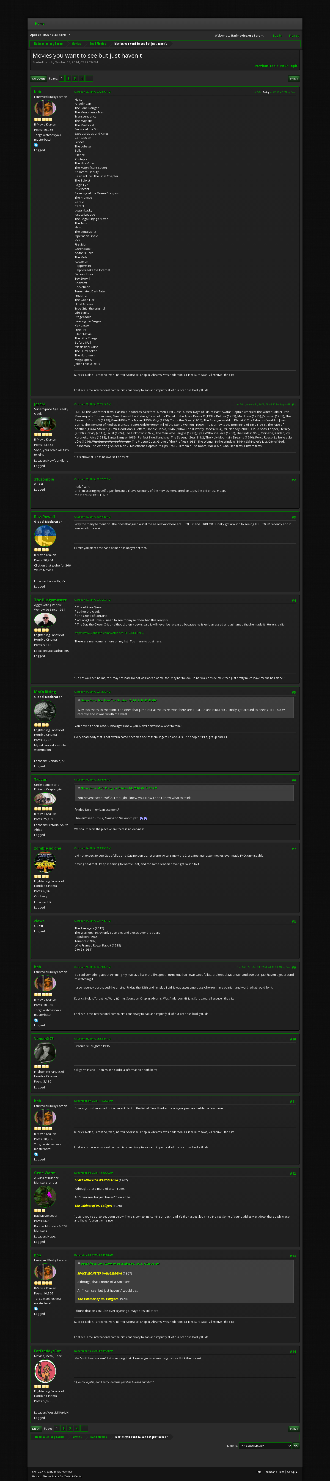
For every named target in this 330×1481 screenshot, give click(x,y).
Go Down (38, 78)
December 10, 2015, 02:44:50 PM (93, 1351)
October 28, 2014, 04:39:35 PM (92, 967)
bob (37, 91)
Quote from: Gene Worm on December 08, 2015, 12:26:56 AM (120, 1264)
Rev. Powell (44, 516)
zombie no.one (47, 848)
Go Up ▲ (292, 1471)
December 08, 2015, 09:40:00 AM (93, 1255)
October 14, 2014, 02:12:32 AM (92, 691)
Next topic (288, 66)
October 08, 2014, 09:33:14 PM (92, 404)
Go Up (36, 1428)
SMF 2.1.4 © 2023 (42, 1471)
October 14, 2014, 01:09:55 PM (92, 848)
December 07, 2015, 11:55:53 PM (93, 1100)
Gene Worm (45, 1172)
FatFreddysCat (47, 1350)
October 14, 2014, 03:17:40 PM (92, 920)
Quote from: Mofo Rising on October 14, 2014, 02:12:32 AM (119, 788)
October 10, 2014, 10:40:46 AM (92, 516)
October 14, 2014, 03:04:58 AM (92, 779)
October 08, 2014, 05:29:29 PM (92, 92)
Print (294, 78)
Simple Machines (63, 1471)
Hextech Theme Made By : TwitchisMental (57, 1476)
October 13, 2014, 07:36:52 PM (92, 599)
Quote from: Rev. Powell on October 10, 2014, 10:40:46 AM (119, 700)
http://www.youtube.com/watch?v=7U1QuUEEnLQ (109, 633)
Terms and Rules (274, 1471)
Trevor (40, 779)
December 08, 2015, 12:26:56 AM (93, 1172)
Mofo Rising (45, 691)
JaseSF (40, 403)
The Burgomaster (50, 599)
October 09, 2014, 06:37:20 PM (92, 479)
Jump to (232, 1445)
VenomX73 (44, 1038)
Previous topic (266, 66)
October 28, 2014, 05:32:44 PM (92, 1038)
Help (258, 1471)
